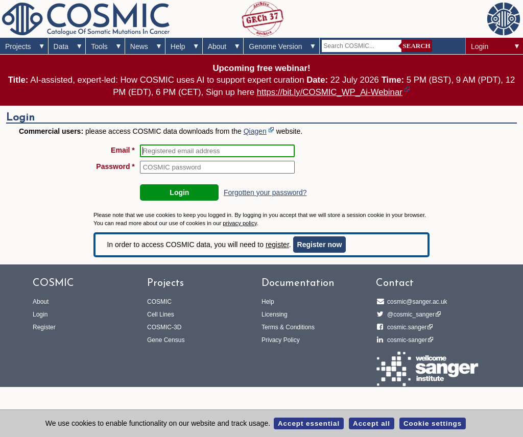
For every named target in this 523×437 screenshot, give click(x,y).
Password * (115, 166)
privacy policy (239, 223)
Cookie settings (432, 423)
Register (44, 327)
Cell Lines (160, 314)
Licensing (275, 314)
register (277, 244)
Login (479, 46)
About (217, 46)
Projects (18, 46)
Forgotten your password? (265, 192)
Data (61, 46)
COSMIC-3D (164, 327)
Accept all (371, 423)
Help (178, 46)
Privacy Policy (281, 340)
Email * (123, 150)
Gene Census (165, 340)
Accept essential (309, 423)
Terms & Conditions (288, 327)
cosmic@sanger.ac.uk (415, 301)
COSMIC (159, 301)
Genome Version (275, 46)
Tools (99, 46)
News (139, 46)
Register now (319, 244)
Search (417, 46)
